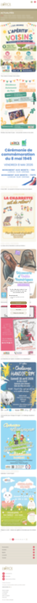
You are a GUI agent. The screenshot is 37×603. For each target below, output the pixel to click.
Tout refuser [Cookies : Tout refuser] (18, 306)
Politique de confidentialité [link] (18, 313)
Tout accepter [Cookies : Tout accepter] (18, 302)
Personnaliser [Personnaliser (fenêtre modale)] (18, 309)
